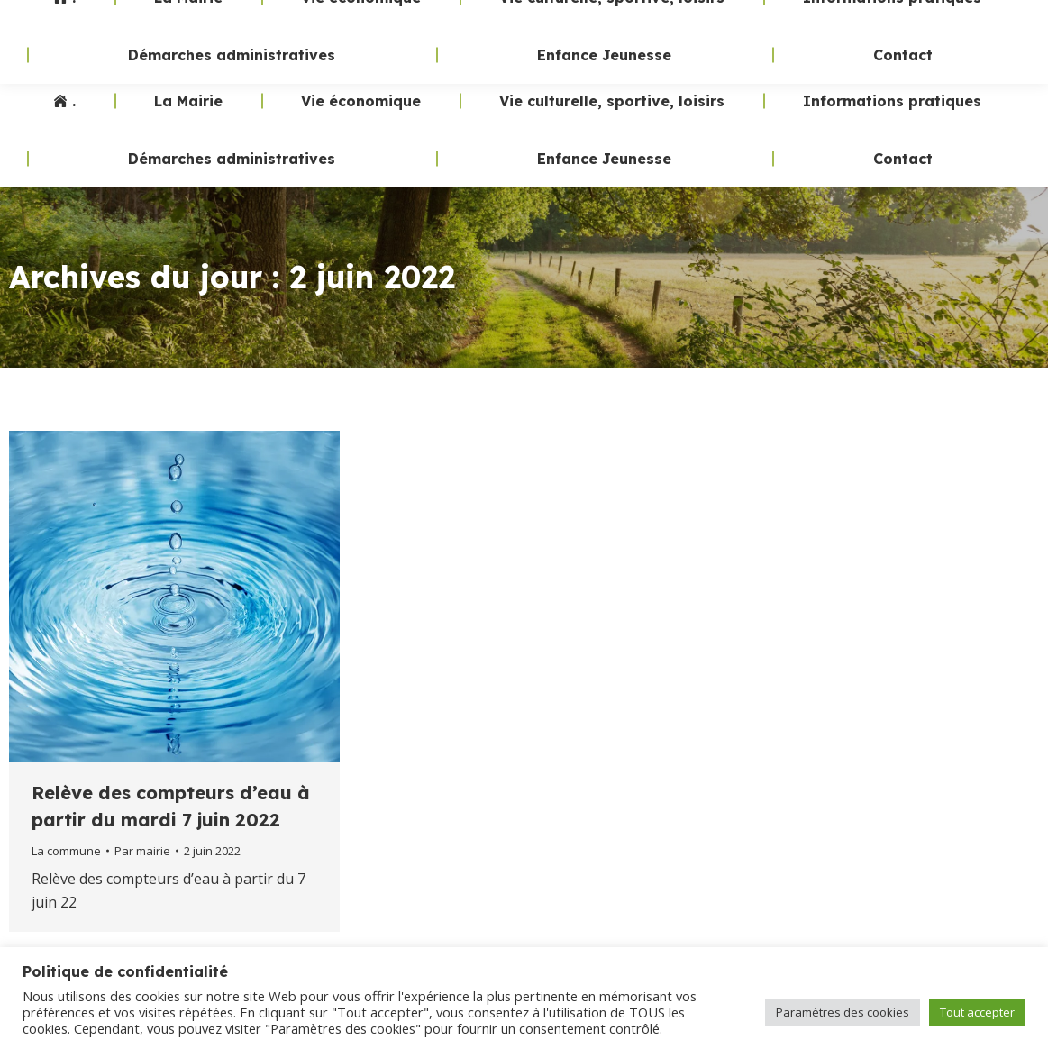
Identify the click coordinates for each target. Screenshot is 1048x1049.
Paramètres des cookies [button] (842, 1012)
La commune (66, 851)
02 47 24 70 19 (704, 36)
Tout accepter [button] (977, 1012)
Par (142, 851)
